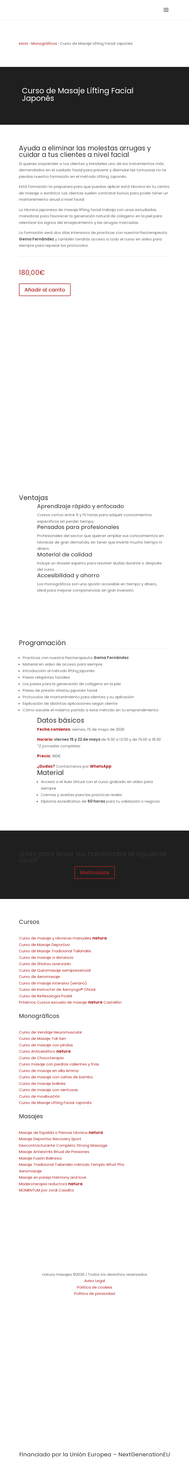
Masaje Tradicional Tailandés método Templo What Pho (71, 1164)
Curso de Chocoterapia (41, 1057)
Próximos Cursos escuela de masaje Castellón (70, 1002)
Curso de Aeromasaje (39, 976)
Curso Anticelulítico (45, 1051)
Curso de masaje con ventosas (48, 1089)
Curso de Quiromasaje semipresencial (55, 970)
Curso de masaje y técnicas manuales (63, 938)
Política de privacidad (94, 1293)
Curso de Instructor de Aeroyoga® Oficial (57, 989)
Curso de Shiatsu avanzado (45, 963)
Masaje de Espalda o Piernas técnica (61, 1132)
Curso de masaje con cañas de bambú (56, 1077)
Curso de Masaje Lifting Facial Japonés (55, 1102)
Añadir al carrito (44, 289)
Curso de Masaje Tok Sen (42, 1038)
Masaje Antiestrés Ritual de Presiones (54, 1151)
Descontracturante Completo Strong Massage (63, 1145)
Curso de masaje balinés (42, 1083)
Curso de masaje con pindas (46, 1045)
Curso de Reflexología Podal (45, 996)
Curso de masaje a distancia (46, 957)
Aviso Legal (94, 1280)
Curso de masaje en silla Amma (48, 1070)
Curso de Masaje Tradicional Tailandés (55, 951)
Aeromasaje (30, 1171)
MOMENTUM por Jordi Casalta (46, 1190)
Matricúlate (94, 872)
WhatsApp (101, 766)
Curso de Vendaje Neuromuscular (50, 1032)
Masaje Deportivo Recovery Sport (50, 1138)
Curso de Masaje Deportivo (44, 944)
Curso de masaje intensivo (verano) (53, 983)
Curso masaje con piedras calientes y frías (59, 1064)
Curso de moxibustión (39, 1096)
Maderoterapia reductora (51, 1183)
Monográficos (44, 43)
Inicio (23, 43)
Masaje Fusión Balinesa (40, 1158)
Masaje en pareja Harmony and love (52, 1177)
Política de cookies (94, 1287)
